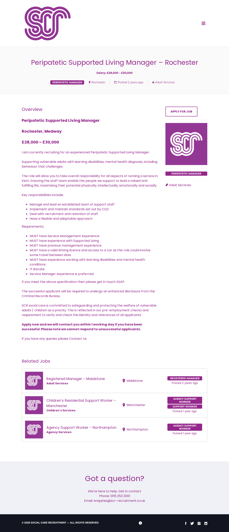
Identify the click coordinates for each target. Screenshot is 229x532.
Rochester (98, 82)
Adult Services (165, 82)
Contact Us (78, 338)
